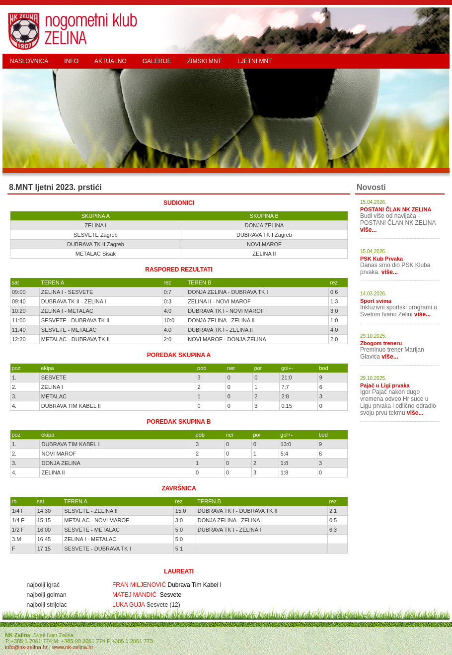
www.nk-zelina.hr (72, 647)
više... (368, 229)
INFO (71, 61)
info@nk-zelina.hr (26, 647)
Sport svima (375, 301)
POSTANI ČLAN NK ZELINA (395, 209)
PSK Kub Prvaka (381, 259)
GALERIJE (157, 61)
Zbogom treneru (381, 343)
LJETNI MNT (254, 61)
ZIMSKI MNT (204, 61)
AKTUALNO (110, 61)
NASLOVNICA (29, 61)
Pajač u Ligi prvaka (385, 385)
